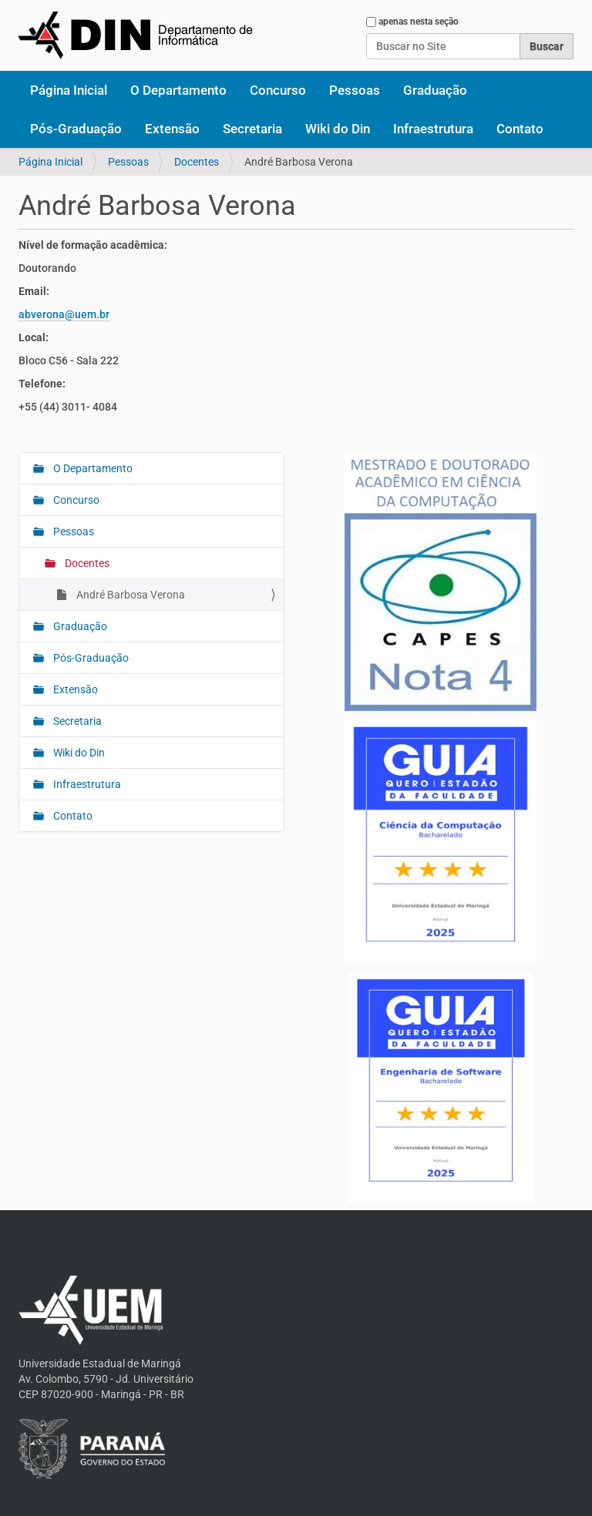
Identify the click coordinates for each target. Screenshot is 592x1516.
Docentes (196, 162)
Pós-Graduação (76, 128)
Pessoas (354, 90)
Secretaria (252, 128)
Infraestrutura (433, 128)
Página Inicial (68, 90)
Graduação (435, 90)
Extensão (172, 128)
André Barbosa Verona (129, 595)
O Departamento (178, 90)
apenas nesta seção (418, 21)
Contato (519, 128)
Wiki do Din (337, 128)
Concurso (278, 90)
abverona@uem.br (63, 314)
